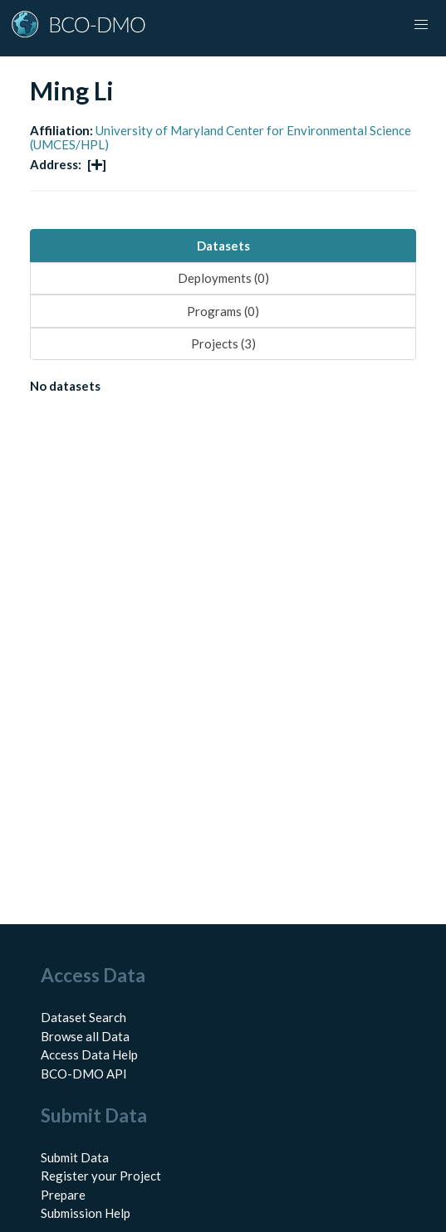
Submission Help (85, 1212)
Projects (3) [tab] (223, 343)
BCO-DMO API (84, 1073)
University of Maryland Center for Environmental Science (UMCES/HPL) (220, 137)
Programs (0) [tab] (223, 311)
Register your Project (101, 1175)
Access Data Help (89, 1054)
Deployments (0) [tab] (223, 277)
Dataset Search (83, 1017)
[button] (421, 25)
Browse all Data (85, 1036)
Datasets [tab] (223, 245)
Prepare (63, 1194)
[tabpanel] (223, 389)
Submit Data (75, 1157)
